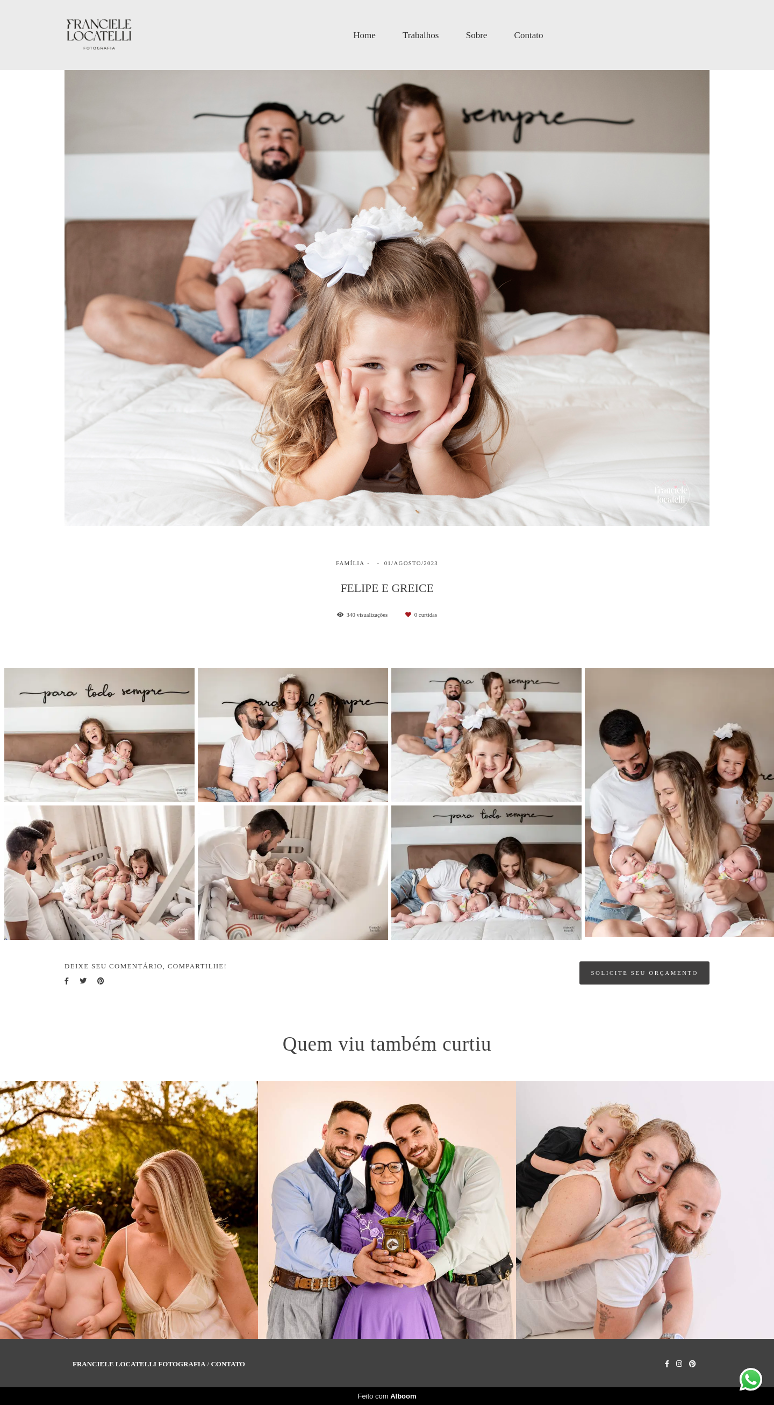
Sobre (477, 35)
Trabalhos (421, 35)
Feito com (386, 1396)
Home (364, 35)
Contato (528, 35)
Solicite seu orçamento (644, 972)
